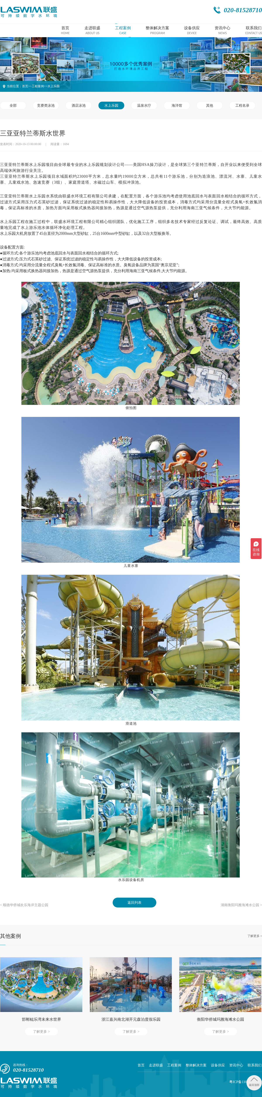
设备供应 (218, 1065)
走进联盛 (156, 1065)
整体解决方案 (196, 1065)
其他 (209, 105)
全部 (13, 105)
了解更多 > (41, 1031)
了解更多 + (254, 936)
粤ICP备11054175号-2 (245, 1082)
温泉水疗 (144, 105)
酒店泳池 (79, 105)
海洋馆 (177, 105)
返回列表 (134, 902)
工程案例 (38, 86)
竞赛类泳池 (46, 105)
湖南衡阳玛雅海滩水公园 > (241, 905)
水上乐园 (53, 86)
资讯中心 (236, 1065)
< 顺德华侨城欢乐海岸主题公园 (24, 905)
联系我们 (255, 1065)
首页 (25, 86)
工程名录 (242, 105)
